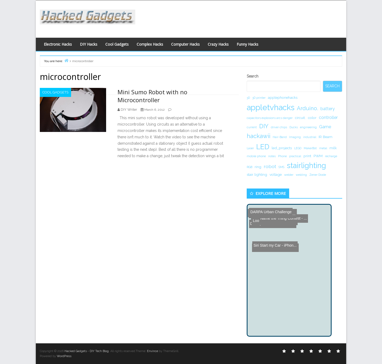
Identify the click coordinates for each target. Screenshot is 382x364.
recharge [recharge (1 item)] (331, 156)
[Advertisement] (242, 17)
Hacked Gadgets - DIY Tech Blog (86, 351)
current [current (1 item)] (252, 127)
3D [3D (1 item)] (248, 97)
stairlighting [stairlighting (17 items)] (306, 165)
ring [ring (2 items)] (258, 167)
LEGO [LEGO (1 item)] (297, 148)
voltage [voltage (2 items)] (276, 174)
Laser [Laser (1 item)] (250, 148)
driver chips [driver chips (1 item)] (279, 127)
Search (252, 76)
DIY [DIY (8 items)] (263, 126)
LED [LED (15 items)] (262, 147)
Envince (152, 351)
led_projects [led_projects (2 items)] (282, 148)
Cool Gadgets (117, 44)
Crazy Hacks (218, 44)
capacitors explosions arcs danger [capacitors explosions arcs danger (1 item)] (270, 117)
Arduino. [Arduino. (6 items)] (307, 108)
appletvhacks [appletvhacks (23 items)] (270, 107)
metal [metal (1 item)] (323, 148)
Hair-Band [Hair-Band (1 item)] (280, 137)
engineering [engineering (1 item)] (308, 127)
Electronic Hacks (58, 44)
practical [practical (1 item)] (295, 156)
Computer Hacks (185, 44)
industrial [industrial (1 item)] (309, 137)
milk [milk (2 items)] (333, 148)
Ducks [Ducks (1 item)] (293, 127)
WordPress (64, 356)
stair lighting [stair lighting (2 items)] (257, 174)
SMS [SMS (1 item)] (281, 167)
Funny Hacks (247, 44)
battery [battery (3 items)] (327, 108)
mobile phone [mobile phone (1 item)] (256, 156)
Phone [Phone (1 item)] (282, 156)
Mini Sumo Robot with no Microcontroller (152, 96)
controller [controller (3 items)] (328, 117)
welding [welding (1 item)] (301, 174)
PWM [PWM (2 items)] (318, 156)
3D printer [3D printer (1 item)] (259, 97)
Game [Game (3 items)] (325, 126)
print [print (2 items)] (307, 156)
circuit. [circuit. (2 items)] (300, 117)
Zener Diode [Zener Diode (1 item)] (317, 174)
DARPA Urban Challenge (269, 209)
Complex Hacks (150, 44)
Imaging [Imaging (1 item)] (295, 137)
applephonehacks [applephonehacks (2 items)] (282, 97)
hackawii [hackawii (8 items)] (258, 135)
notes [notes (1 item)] (272, 156)
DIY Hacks (88, 44)
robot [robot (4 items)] (270, 166)
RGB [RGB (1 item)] (249, 167)
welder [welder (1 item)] (288, 174)
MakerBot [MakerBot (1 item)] (310, 148)
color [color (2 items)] (312, 117)
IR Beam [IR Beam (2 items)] (325, 137)
